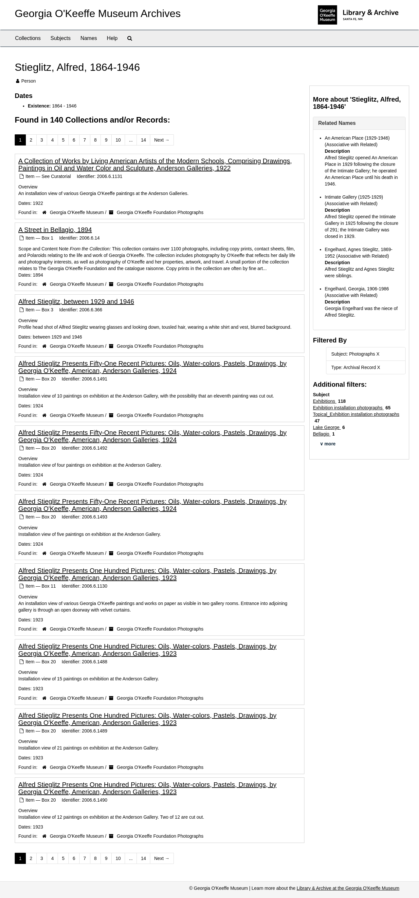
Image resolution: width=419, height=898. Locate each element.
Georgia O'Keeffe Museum (77, 212)
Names (89, 38)
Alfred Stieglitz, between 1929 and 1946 (76, 301)
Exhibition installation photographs (348, 407)
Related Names (337, 123)
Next (162, 140)
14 (143, 140)
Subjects (60, 38)
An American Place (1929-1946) (357, 138)
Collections (28, 38)
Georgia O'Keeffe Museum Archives (98, 13)
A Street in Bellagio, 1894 (55, 229)
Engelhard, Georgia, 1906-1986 (357, 288)
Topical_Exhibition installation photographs (356, 414)
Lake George (327, 427)
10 (118, 140)
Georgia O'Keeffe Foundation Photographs (160, 212)
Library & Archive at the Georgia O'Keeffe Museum (348, 888)
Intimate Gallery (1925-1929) (354, 197)
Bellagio (322, 434)
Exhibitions (325, 401)
